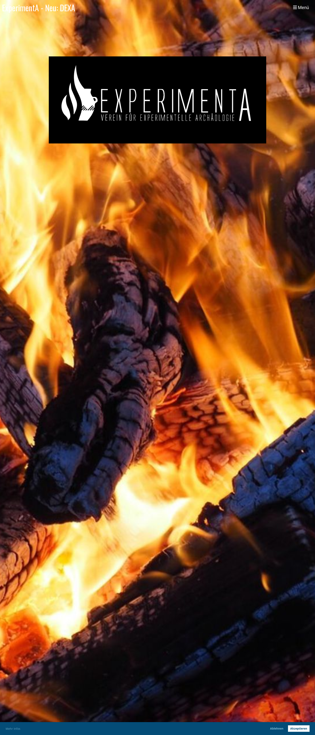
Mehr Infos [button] (13, 729)
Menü (301, 7)
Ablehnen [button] (276, 728)
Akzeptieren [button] (298, 728)
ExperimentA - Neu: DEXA (38, 7)
